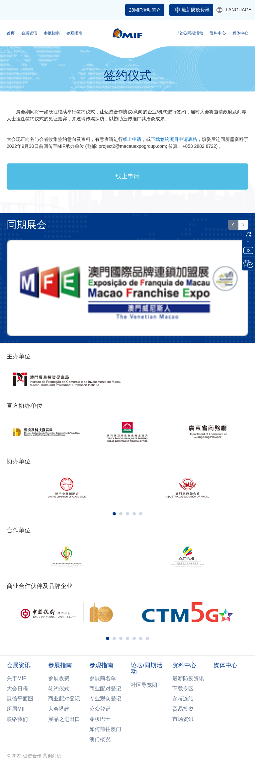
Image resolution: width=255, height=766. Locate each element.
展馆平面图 (20, 698)
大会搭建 (58, 709)
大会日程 (17, 688)
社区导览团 (144, 685)
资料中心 (218, 33)
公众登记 (100, 709)
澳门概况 (100, 739)
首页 (11, 33)
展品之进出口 (64, 719)
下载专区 (183, 688)
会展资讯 (29, 33)
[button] (233, 225)
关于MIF (17, 678)
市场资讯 (183, 719)
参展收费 (58, 678)
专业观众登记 (105, 698)
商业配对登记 (64, 698)
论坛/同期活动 (190, 33)
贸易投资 (183, 709)
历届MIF (17, 709)
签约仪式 (58, 688)
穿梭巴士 (100, 719)
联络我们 (17, 719)
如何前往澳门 (105, 729)
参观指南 (74, 33)
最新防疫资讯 (196, 9)
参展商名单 (102, 678)
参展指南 (52, 33)
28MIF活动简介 (145, 10)
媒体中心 (240, 33)
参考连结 (183, 698)
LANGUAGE (234, 10)
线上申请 (127, 176)
